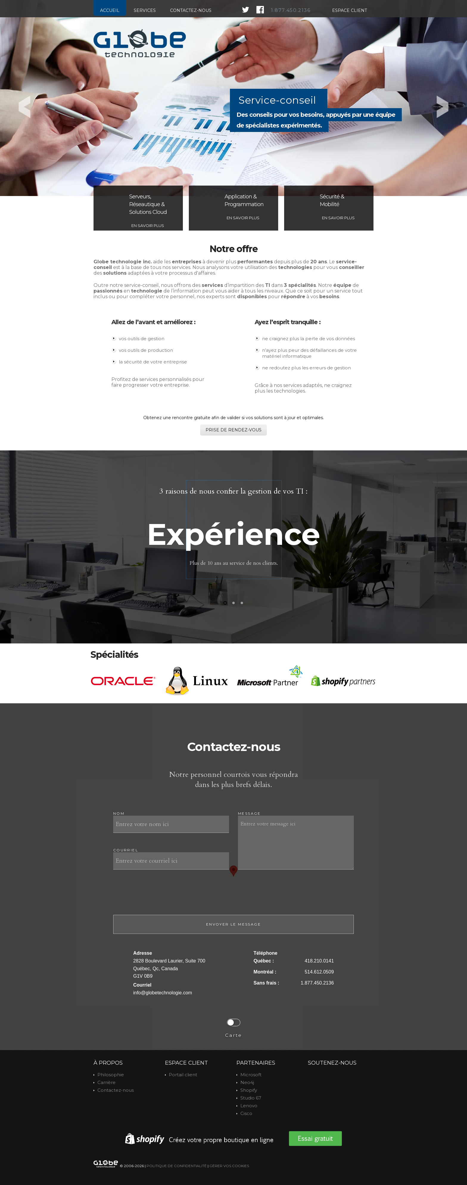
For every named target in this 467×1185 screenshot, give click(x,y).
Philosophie (110, 1074)
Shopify (248, 1090)
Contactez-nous (115, 1090)
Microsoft (250, 1074)
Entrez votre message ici (296, 843)
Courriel (125, 850)
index (140, 43)
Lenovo (248, 1105)
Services (145, 10)
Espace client (349, 10)
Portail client (183, 1074)
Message (249, 813)
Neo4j (247, 1082)
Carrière (106, 1082)
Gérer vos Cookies (229, 1166)
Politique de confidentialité (177, 1166)
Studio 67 (250, 1098)
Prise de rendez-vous (233, 430)
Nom (118, 813)
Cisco (246, 1113)
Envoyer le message (233, 924)
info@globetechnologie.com (162, 992)
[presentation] (158, 897)
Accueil (109, 10)
